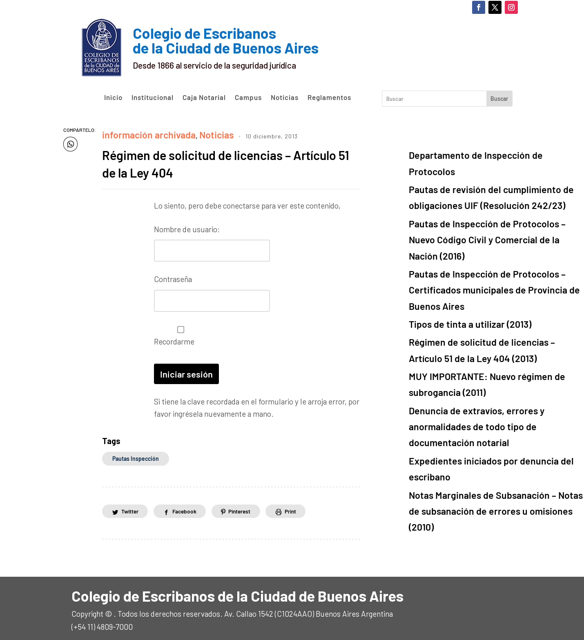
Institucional (153, 97)
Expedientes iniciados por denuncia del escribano (493, 355)
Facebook (188, 505)
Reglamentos (329, 97)
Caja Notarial (204, 97)
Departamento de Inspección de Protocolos (483, 153)
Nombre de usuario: (187, 227)
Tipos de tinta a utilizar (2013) (459, 254)
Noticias (285, 97)
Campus (248, 97)
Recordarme (178, 332)
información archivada (140, 133)
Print (299, 505)
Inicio (113, 97)
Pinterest (245, 505)
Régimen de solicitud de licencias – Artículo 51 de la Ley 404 (213, 160)
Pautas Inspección (135, 452)
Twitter (131, 505)
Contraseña (173, 275)
